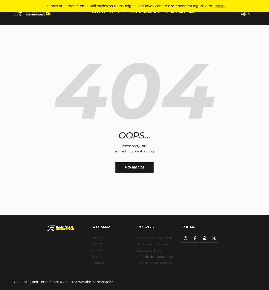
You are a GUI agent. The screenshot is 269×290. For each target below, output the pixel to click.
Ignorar (220, 6)
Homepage (134, 167)
